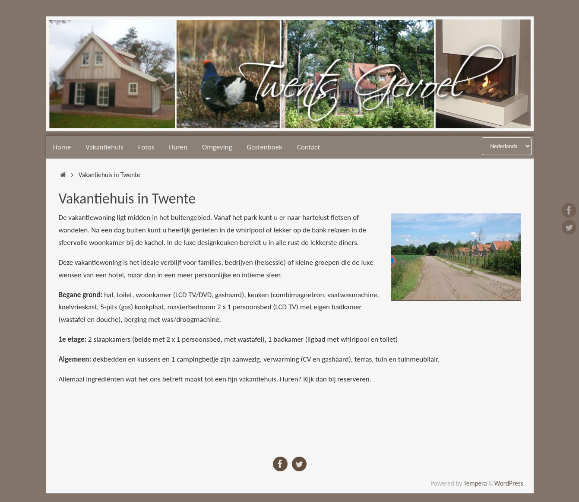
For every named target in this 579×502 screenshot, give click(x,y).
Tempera (475, 483)
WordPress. (509, 483)
